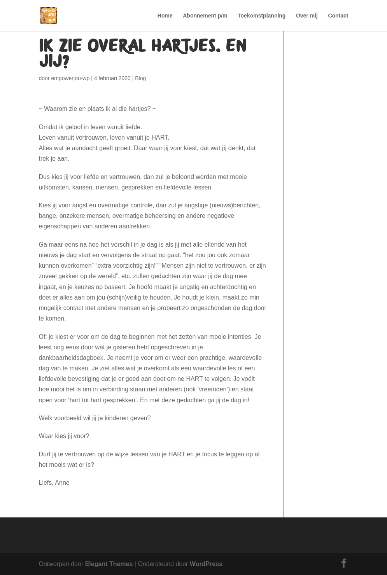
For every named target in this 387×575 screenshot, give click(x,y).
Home (165, 16)
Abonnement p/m (205, 16)
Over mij (307, 16)
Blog (140, 78)
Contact (338, 16)
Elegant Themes (109, 564)
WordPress (206, 564)
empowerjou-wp (70, 78)
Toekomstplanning (261, 16)
